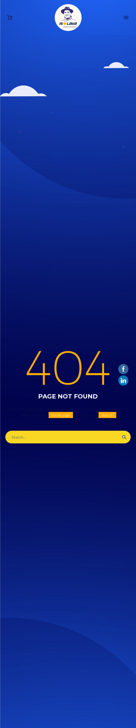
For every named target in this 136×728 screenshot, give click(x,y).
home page (60, 415)
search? (107, 415)
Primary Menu (126, 17)
